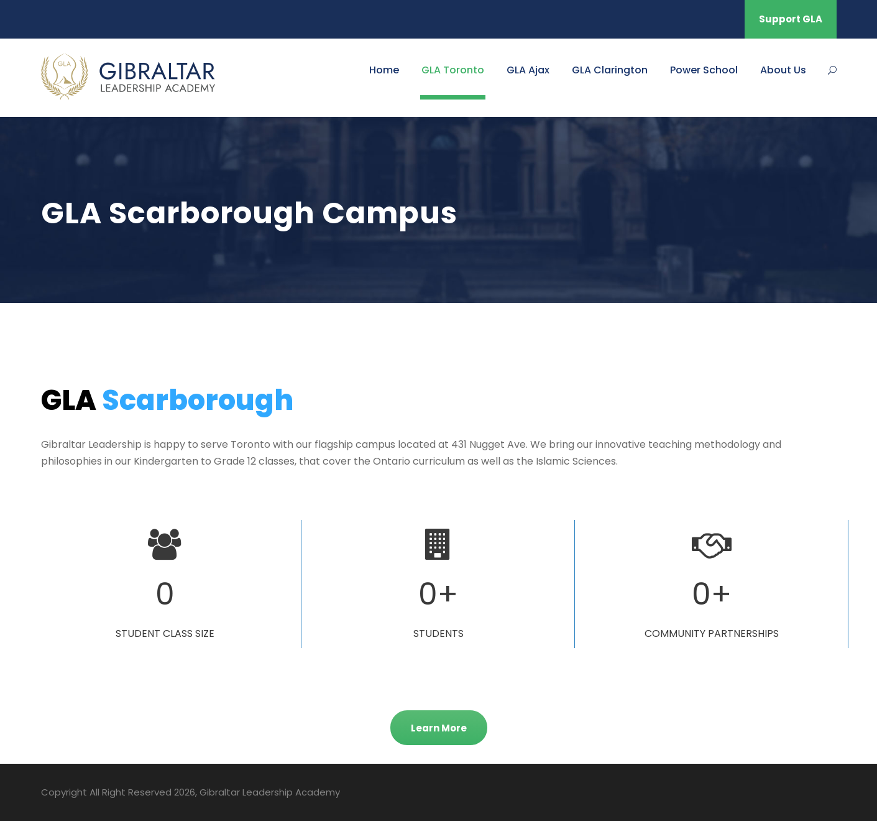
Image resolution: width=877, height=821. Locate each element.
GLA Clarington (610, 70)
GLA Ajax (528, 70)
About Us (783, 70)
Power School (704, 70)
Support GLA (790, 19)
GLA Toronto (452, 70)
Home (384, 70)
